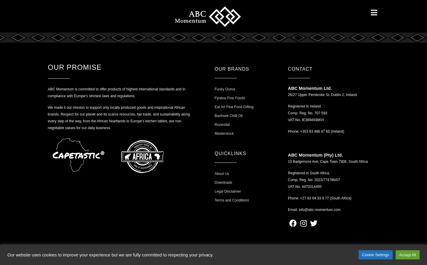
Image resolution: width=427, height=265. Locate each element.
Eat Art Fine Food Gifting (234, 107)
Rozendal (222, 125)
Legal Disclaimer (228, 191)
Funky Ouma (225, 89)
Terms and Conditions (232, 200)
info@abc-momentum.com (320, 210)
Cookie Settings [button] (375, 255)
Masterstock (224, 133)
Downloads (223, 183)
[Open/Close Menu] (374, 12)
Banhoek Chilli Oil (229, 116)
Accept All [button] (407, 255)
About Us (222, 174)
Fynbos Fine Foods (230, 98)
